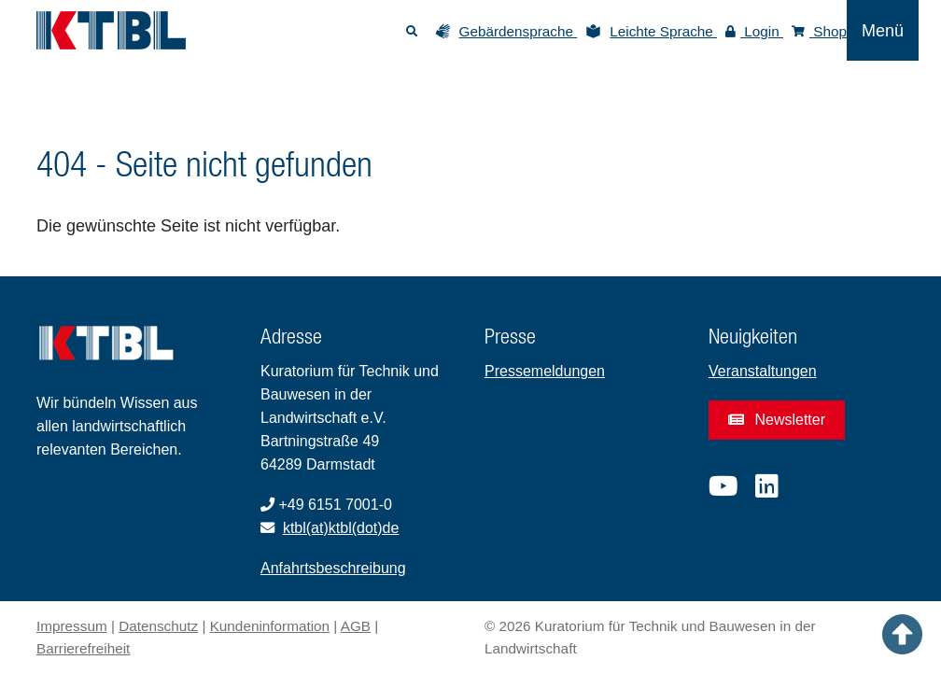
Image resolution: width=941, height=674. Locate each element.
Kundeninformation (270, 626)
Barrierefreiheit (83, 648)
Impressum (71, 626)
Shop (819, 31)
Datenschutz (158, 626)
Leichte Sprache (663, 31)
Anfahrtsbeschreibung (333, 568)
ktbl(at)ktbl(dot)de (341, 528)
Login (754, 31)
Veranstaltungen (763, 371)
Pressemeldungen (545, 371)
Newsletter (776, 419)
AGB (356, 626)
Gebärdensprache (518, 31)
